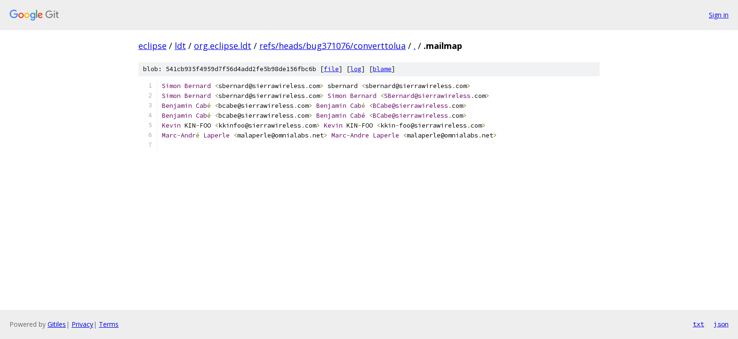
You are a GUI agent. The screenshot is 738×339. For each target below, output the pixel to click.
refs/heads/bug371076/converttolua (332, 45)
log (355, 69)
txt (698, 324)
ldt (180, 45)
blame (382, 69)
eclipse (152, 45)
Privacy (82, 324)
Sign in (719, 14)
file (331, 69)
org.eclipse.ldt (222, 45)
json (721, 324)
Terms (109, 324)
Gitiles (57, 324)
